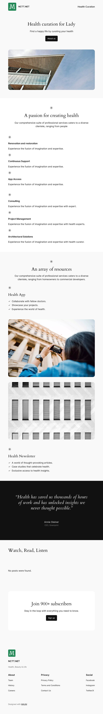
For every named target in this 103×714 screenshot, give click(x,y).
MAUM (24, 704)
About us (51, 38)
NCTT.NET (24, 6)
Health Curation (86, 6)
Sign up (51, 618)
